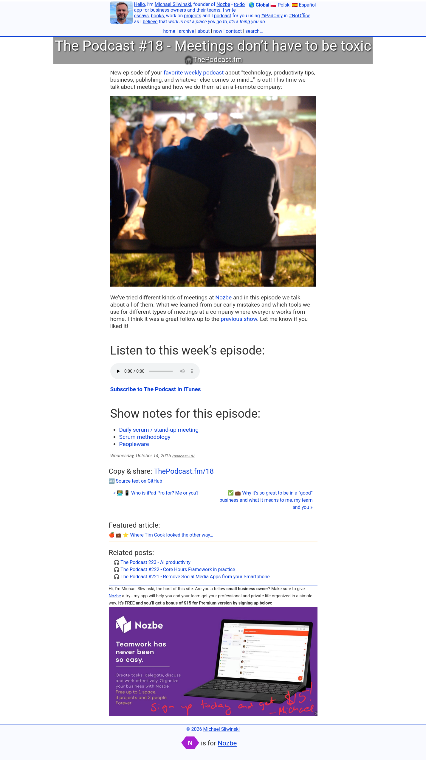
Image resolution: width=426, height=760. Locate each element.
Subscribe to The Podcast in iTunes (155, 389)
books (157, 15)
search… (254, 31)
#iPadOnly (272, 15)
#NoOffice (299, 15)
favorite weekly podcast (194, 72)
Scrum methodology (145, 436)
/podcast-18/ (183, 456)
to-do (239, 4)
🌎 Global (259, 5)
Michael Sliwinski (173, 4)
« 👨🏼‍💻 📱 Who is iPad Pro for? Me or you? (156, 493)
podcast (222, 15)
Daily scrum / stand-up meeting (159, 429)
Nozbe (223, 4)
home (169, 31)
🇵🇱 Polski (280, 5)
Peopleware (134, 444)
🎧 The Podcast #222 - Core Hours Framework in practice (174, 569)
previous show (239, 318)
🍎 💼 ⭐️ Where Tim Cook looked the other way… (161, 535)
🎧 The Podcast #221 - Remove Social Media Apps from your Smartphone (192, 576)
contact (234, 31)
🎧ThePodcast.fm (213, 59)
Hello (139, 4)
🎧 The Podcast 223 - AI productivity (152, 562)
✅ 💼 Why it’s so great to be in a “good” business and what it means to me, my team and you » (265, 500)
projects (192, 15)
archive (186, 31)
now (217, 31)
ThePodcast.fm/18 (184, 471)
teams (213, 10)
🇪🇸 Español (304, 5)
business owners (168, 10)
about (204, 31)
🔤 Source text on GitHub (135, 481)
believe (150, 21)
